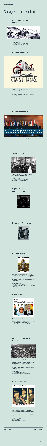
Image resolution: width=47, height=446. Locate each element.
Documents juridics (19, 284)
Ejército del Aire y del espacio (21, 420)
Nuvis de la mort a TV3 (21, 53)
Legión (18, 180)
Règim (28, 373)
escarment (16, 214)
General (18, 43)
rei (29, 373)
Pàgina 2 (9, 429)
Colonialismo (16, 44)
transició (25, 180)
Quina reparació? (18, 253)
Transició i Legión (19, 153)
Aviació (16, 420)
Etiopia (19, 44)
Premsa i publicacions (25, 43)
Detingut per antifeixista (21, 111)
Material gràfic (21, 213)
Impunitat (20, 43)
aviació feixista (17, 373)
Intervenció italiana (25, 44)
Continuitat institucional (21, 382)
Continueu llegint (23, 96)
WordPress (41, 441)
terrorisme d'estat (22, 180)
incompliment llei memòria (28, 285)
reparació (16, 286)
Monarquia (25, 373)
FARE (25, 420)
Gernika (20, 373)
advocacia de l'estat (17, 285)
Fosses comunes (22, 285)
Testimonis (25, 213)
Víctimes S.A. (17, 295)
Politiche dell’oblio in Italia (22, 223)
